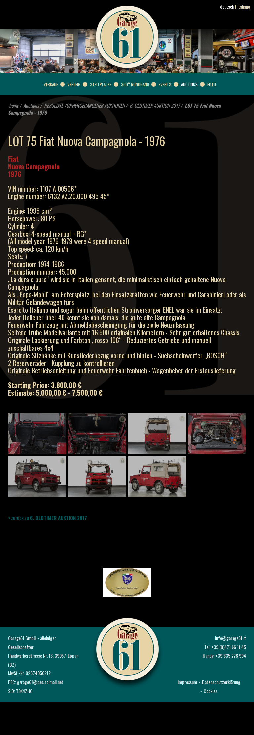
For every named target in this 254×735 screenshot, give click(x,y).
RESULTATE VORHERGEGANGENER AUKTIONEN (84, 105)
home (14, 105)
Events (165, 84)
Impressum (187, 681)
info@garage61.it (230, 637)
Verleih (73, 84)
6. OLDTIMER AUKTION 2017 (155, 105)
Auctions (189, 84)
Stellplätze (100, 84)
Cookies (210, 690)
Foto (211, 84)
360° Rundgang (135, 84)
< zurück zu (47, 517)
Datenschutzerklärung (221, 681)
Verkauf (51, 84)
